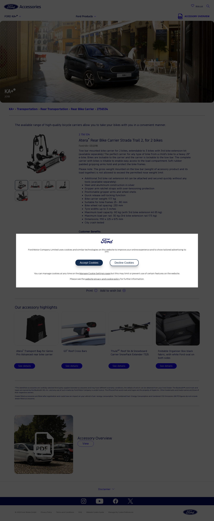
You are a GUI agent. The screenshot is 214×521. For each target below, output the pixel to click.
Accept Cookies (89, 262)
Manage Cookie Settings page (94, 273)
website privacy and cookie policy (102, 279)
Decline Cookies (124, 262)
